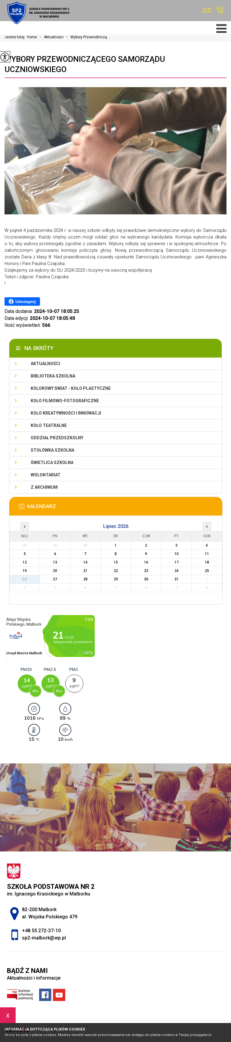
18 (207, 562)
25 (207, 571)
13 (55, 562)
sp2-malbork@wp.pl (207, 10)
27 (55, 579)
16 (146, 562)
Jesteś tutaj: (16, 37)
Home (32, 37)
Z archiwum (44, 487)
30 (146, 579)
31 (176, 579)
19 (25, 571)
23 (146, 571)
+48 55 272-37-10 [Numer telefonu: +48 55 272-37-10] (41, 930)
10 (176, 554)
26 (25, 579)
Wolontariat (45, 474)
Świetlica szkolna (52, 462)
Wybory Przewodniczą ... (87, 37)
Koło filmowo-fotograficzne (65, 400)
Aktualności (50, 37)
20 (55, 571)
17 (176, 562)
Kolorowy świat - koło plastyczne (71, 388)
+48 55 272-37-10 (220, 10)
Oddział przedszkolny (57, 437)
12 (25, 562)
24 (176, 571)
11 (207, 554)
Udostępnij (22, 301)
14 (85, 562)
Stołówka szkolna (52, 450)
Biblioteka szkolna (53, 376)
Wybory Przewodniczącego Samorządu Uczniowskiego (85, 64)
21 (85, 571)
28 (85, 579)
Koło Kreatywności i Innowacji (66, 413)
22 (116, 571)
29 (116, 579)
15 (116, 562)
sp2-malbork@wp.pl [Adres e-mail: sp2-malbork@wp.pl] (44, 938)
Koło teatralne (49, 425)
